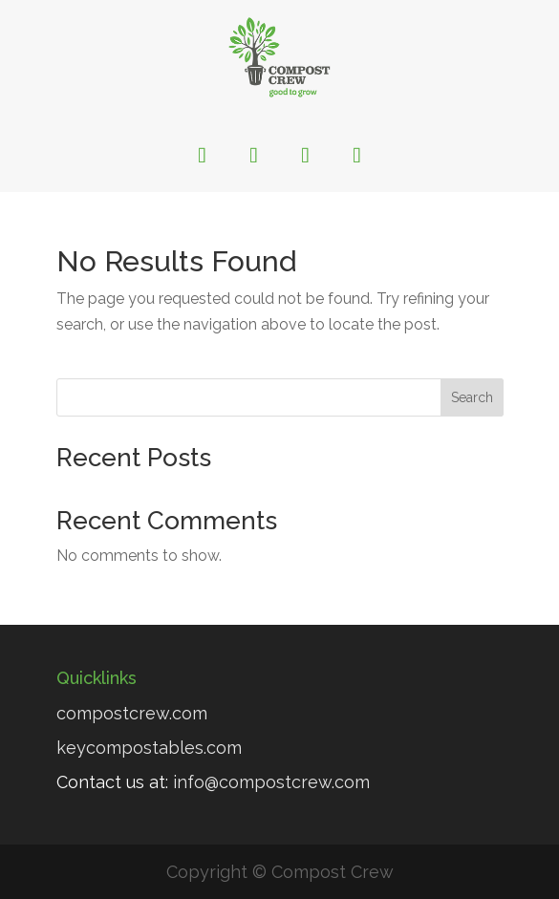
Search (472, 397)
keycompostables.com (149, 748)
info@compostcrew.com (271, 782)
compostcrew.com (131, 713)
